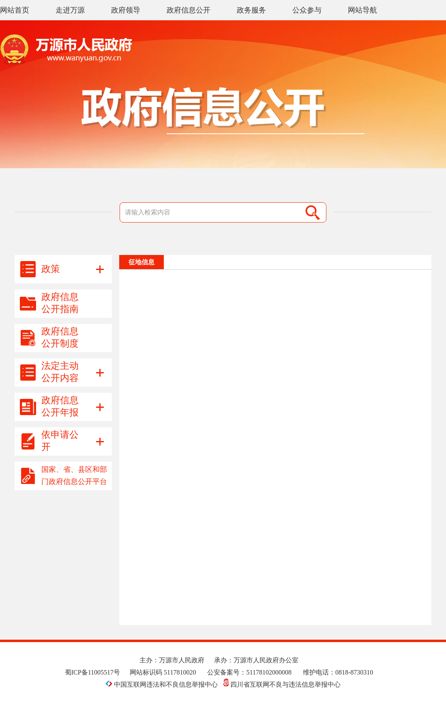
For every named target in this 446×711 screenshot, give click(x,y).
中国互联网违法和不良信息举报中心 (162, 684)
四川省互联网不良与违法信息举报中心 (282, 684)
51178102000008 (268, 672)
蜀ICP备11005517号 (92, 672)
